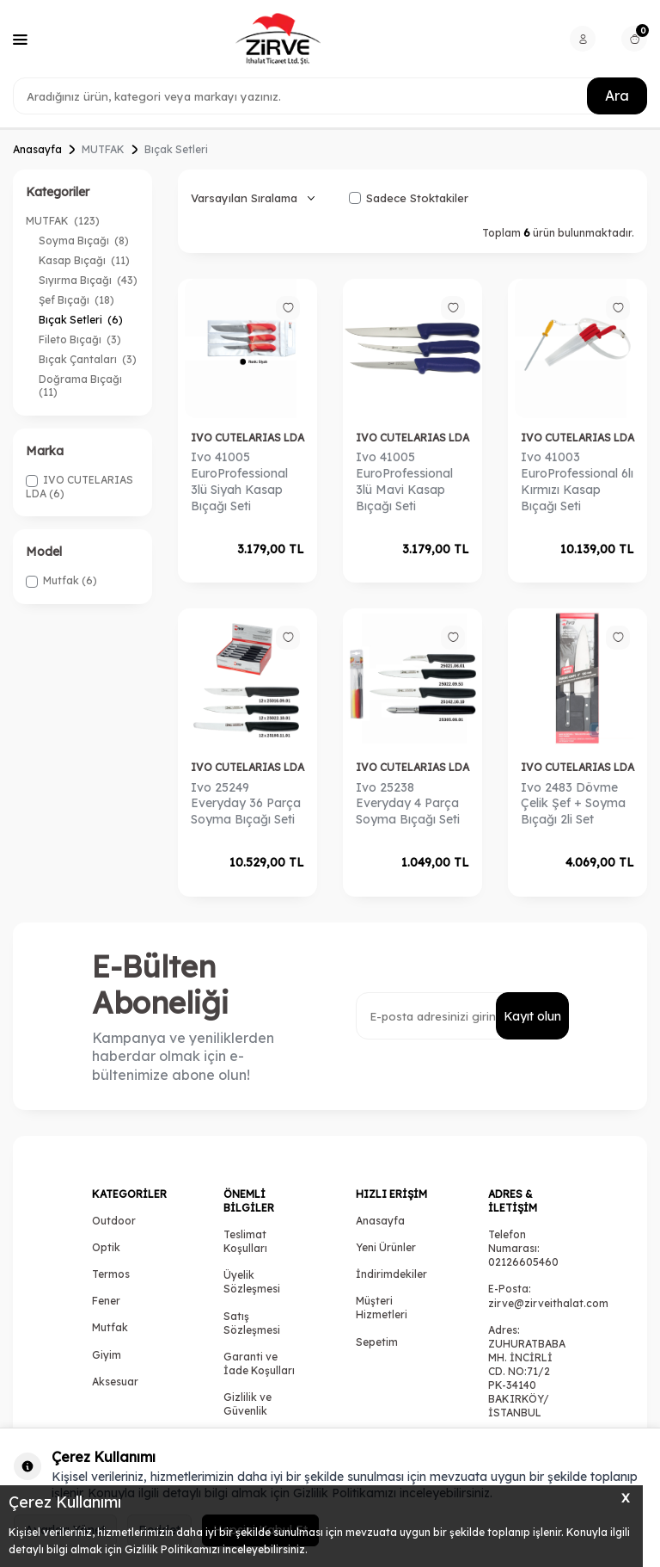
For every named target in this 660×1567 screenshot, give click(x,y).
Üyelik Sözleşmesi (251, 1281)
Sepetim (377, 1342)
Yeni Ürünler (386, 1247)
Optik (106, 1247)
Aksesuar (115, 1381)
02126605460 (523, 1261)
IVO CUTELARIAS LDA (247, 437)
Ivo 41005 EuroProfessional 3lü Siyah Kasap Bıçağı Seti (239, 481)
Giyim (106, 1354)
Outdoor (114, 1220)
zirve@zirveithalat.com (548, 1303)
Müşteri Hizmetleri (381, 1307)
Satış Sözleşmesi (251, 1323)
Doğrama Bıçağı (82, 385)
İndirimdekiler (391, 1274)
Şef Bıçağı (76, 299)
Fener (106, 1300)
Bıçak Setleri (81, 319)
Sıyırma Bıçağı (88, 280)
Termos (111, 1274)
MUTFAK (103, 149)
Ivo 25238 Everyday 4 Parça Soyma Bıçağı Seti (408, 804)
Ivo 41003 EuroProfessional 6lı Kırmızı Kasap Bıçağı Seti (577, 481)
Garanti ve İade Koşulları (259, 1363)
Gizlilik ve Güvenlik (247, 1404)
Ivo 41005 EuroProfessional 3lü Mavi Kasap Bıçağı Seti (404, 481)
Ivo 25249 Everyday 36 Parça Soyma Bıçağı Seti (246, 804)
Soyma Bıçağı (84, 240)
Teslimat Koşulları (245, 1241)
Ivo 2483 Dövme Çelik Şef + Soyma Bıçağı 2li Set (573, 804)
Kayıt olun (532, 1016)
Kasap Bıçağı (84, 260)
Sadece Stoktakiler (408, 198)
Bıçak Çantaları (88, 359)
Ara (617, 95)
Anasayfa (37, 149)
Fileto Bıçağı (80, 339)
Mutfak (110, 1327)
